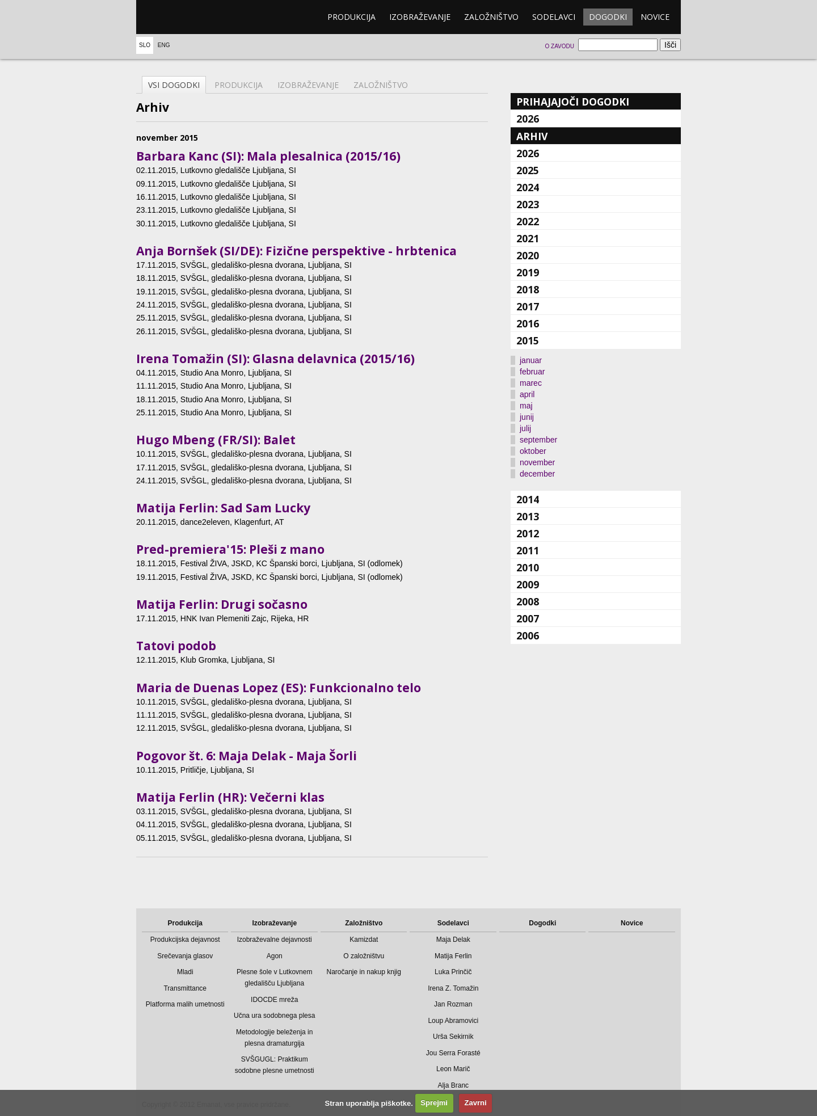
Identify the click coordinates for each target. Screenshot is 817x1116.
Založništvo (491, 16)
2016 (527, 323)
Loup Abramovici (453, 1021)
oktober (533, 451)
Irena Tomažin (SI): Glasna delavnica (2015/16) (275, 359)
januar (531, 360)
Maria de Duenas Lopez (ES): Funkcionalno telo (278, 688)
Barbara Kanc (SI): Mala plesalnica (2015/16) (268, 156)
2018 (527, 289)
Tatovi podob (176, 646)
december (537, 473)
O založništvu (363, 956)
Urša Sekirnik (453, 1037)
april (527, 394)
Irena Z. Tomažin (453, 988)
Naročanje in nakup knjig (364, 972)
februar (532, 371)
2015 (527, 340)
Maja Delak (453, 940)
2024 (527, 187)
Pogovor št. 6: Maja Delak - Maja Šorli (246, 756)
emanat (190, 17)
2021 (527, 238)
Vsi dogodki (174, 84)
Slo (144, 45)
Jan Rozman (453, 1004)
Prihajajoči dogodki (572, 101)
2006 (527, 635)
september (538, 439)
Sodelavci (553, 16)
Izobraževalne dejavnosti (274, 940)
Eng (164, 45)
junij (527, 417)
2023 (527, 204)
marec (531, 383)
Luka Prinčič (453, 972)
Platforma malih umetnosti (185, 1004)
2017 (527, 306)
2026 (527, 118)
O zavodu (559, 46)
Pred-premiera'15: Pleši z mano (230, 549)
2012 (527, 533)
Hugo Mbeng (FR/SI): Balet (216, 440)
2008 (527, 601)
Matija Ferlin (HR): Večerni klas (230, 797)
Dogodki (608, 16)
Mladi (185, 972)
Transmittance (185, 988)
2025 (527, 170)
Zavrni (476, 1102)
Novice (655, 16)
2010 (527, 567)
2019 (527, 272)
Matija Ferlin (453, 956)
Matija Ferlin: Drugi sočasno (222, 604)
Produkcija (351, 16)
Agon (275, 956)
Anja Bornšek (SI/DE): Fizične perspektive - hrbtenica (296, 251)
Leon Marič (453, 1069)
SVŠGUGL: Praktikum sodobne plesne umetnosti (274, 1065)
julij (525, 428)
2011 (527, 550)
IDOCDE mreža (274, 1000)
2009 (527, 584)
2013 (527, 516)
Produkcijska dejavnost (185, 940)
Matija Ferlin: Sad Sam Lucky (223, 508)
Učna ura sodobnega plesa (274, 1016)
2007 (527, 618)
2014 (527, 499)
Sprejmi (434, 1102)
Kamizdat (363, 940)
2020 (527, 255)
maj (526, 405)
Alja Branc (453, 1085)
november (537, 462)
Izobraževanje (419, 16)
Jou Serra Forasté (453, 1053)
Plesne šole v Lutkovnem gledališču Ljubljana (274, 977)
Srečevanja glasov (185, 956)
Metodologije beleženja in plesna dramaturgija (274, 1037)
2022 (527, 221)
